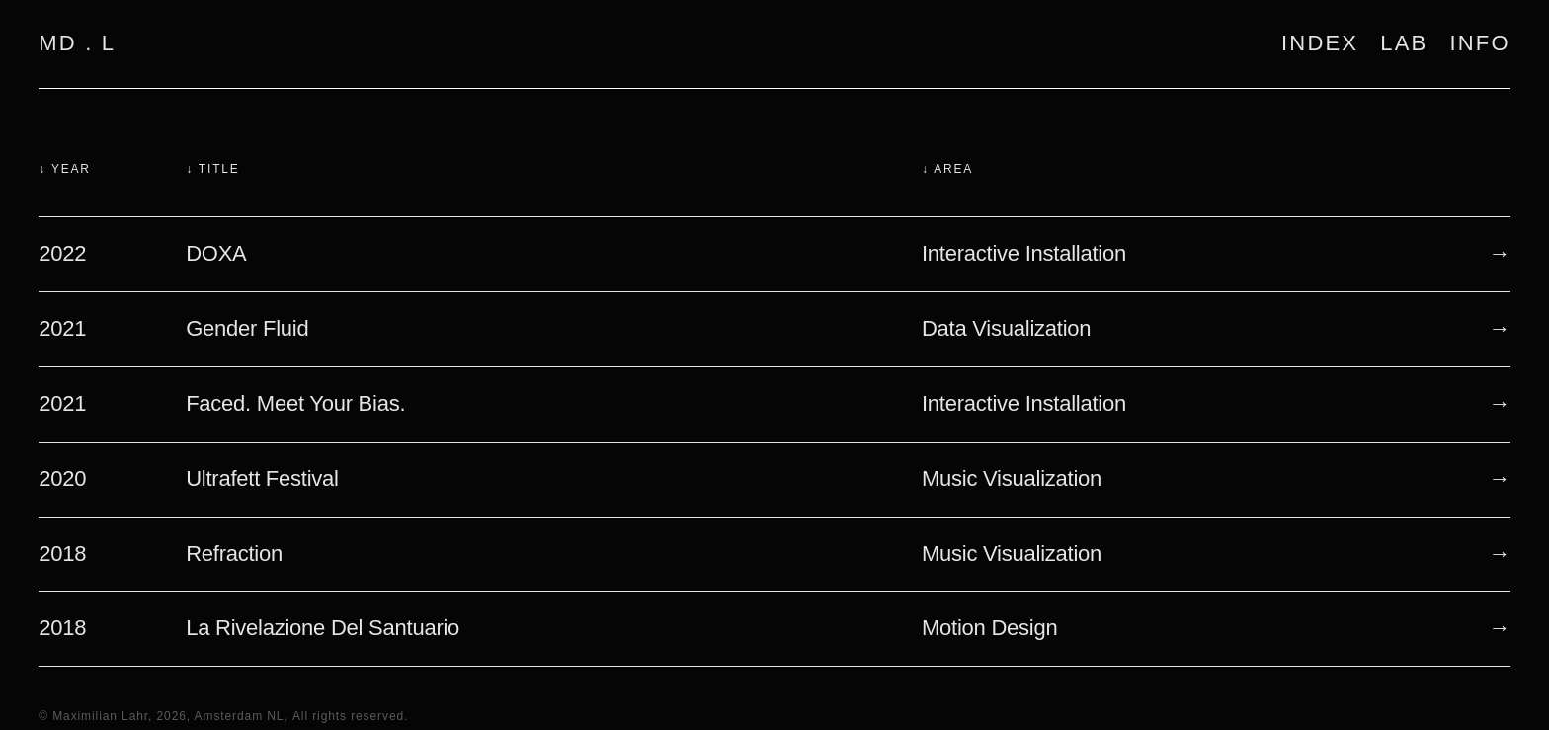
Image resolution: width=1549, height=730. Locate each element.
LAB (1403, 43)
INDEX (1319, 43)
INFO (1479, 43)
